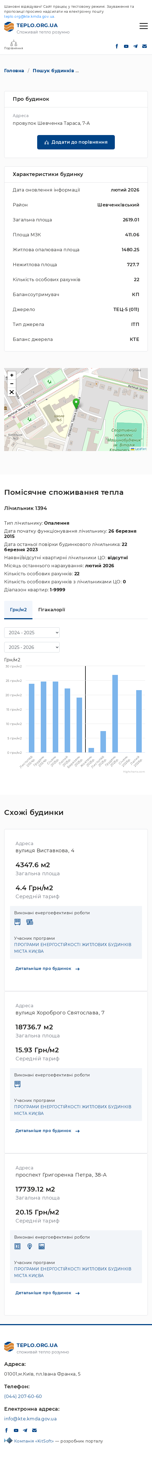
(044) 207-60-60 (23, 1396)
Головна (14, 70)
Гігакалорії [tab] (51, 609)
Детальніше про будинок (48, 968)
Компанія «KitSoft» (34, 1441)
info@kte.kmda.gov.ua (30, 1418)
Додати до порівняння (80, 142)
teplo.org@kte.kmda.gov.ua (29, 16)
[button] (76, 404)
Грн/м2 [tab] (18, 609)
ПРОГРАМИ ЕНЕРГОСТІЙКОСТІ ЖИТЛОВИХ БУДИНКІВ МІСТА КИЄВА (72, 948)
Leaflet (138, 449)
